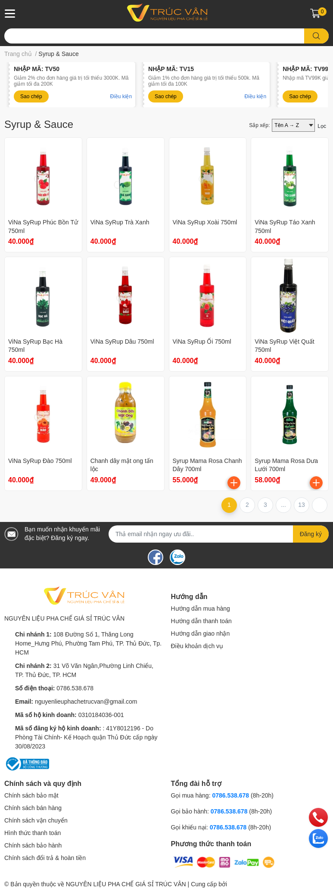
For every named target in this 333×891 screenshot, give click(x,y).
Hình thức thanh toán (32, 832)
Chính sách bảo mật (31, 795)
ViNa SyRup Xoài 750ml (205, 222)
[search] (316, 35)
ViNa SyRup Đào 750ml (40, 460)
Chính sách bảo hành (33, 845)
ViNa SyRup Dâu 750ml (122, 341)
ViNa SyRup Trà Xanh (119, 222)
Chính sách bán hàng (33, 807)
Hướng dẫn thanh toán (201, 621)
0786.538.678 (74, 688)
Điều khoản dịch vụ (197, 646)
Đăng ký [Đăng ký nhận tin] (311, 534)
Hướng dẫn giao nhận (200, 633)
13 (301, 504)
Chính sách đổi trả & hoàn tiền (45, 857)
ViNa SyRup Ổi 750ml (202, 341)
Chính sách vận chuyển (36, 820)
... (283, 504)
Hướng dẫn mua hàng (200, 608)
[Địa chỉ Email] (219, 534)
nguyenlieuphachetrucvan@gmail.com (86, 701)
